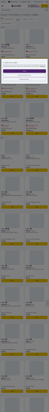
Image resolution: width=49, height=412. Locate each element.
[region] (24, 71)
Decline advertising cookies (24, 75)
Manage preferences (24, 79)
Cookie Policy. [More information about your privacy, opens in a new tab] (43, 66)
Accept (24, 71)
